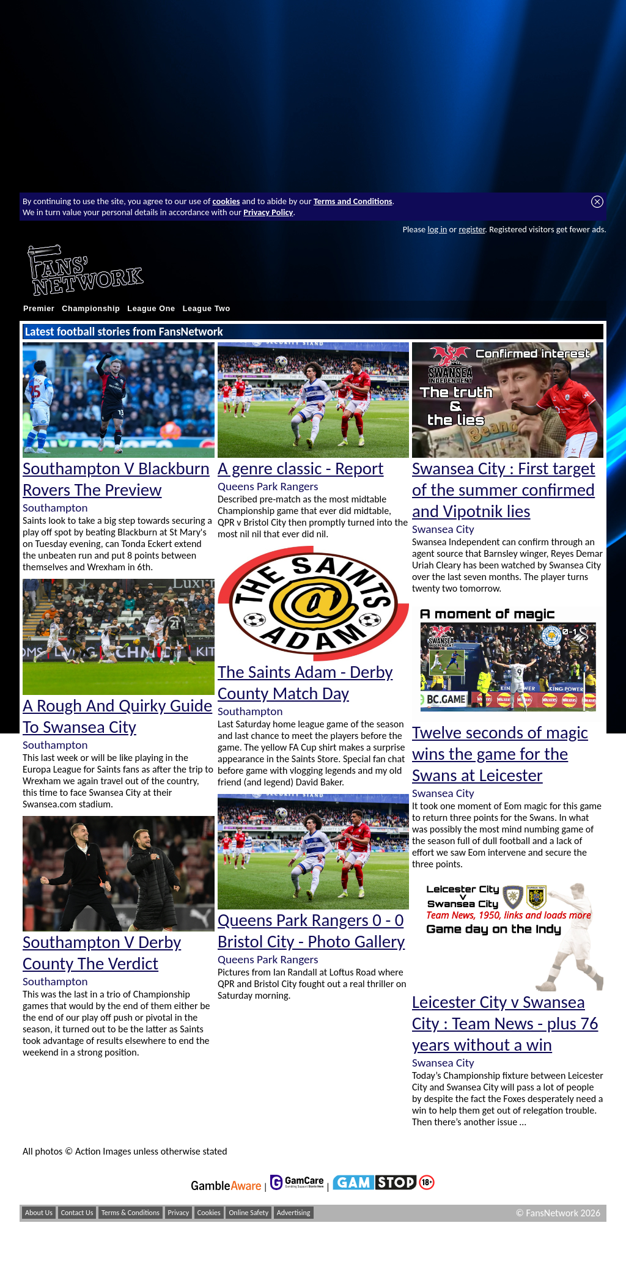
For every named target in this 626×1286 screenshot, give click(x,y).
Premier (38, 308)
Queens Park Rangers (268, 486)
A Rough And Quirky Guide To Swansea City (117, 716)
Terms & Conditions (130, 1212)
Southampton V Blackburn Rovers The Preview (116, 479)
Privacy (179, 1212)
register (471, 229)
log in (437, 229)
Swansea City (443, 529)
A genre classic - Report (301, 468)
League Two (206, 308)
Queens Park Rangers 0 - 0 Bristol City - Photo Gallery (311, 930)
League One (151, 308)
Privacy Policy (268, 212)
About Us (39, 1212)
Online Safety (248, 1212)
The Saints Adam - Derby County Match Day (305, 682)
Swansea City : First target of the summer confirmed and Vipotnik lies (503, 490)
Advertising (294, 1212)
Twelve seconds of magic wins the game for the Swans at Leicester (500, 754)
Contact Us (77, 1212)
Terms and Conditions (353, 201)
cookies (226, 201)
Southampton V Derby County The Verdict (102, 952)
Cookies (209, 1212)
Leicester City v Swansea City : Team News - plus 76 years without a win (505, 1023)
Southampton (55, 508)
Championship (91, 308)
